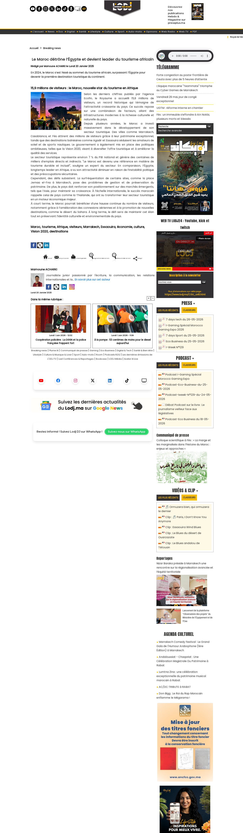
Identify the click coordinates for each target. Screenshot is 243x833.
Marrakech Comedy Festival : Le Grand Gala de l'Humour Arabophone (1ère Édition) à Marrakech (183, 616)
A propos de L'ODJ (53, 813)
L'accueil (37, 31)
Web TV (182, 31)
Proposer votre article (98, 813)
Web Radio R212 (190, 814)
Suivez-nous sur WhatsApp (126, 447)
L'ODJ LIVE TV (143, 813)
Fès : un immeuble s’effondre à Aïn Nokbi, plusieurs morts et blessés (180, 107)
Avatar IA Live (102, 374)
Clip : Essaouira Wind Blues (181, 506)
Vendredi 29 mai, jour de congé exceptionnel (182, 94)
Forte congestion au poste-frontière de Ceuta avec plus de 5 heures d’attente (183, 76)
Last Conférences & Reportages (113, 370)
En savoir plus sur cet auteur (93, 291)
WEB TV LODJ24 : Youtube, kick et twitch (185, 214)
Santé (81, 31)
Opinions (150, 31)
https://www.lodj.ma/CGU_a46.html (185, 284)
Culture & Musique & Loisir (86, 366)
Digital (70, 31)
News (50, 31)
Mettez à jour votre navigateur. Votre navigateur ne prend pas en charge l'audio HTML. (190, 56)
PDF (193, 31)
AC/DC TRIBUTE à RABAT (173, 644)
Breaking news (55, 48)
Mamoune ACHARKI (55, 66)
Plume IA (59, 362)
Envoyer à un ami (62, 258)
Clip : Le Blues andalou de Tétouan (186, 521)
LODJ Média (82, 374)
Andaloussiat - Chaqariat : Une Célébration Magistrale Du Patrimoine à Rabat (182, 627)
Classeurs (193, 300)
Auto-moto (134, 31)
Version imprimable (94, 258)
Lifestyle (94, 31)
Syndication (130, 828)
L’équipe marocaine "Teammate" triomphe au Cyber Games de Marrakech (183, 86)
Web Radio (167, 31)
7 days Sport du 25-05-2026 (183, 324)
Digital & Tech (142, 362)
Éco (59, 31)
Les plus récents (169, 300)
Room (136, 366)
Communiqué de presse (84, 362)
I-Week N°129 (174, 336)
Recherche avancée (168, 120)
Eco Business (122, 362)
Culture (108, 31)
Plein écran (205, 228)
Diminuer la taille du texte (84, 270)
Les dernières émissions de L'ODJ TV (66, 370)
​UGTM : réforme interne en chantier (177, 100)
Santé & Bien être (42, 366)
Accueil (35, 48)
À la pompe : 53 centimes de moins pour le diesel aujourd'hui (122, 353)
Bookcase (143, 370)
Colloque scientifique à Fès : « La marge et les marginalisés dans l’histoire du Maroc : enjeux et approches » (184, 425)
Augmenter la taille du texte (133, 258)
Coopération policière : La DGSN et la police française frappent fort (61, 353)
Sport (119, 31)
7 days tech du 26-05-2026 (183, 309)
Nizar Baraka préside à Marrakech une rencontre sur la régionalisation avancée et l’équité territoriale (184, 540)
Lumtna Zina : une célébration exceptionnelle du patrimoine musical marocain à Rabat (184, 637)
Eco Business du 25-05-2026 (183, 330)
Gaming (106, 362)
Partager (114, 270)
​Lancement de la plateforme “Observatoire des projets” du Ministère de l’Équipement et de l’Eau (197, 587)
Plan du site (113, 828)
